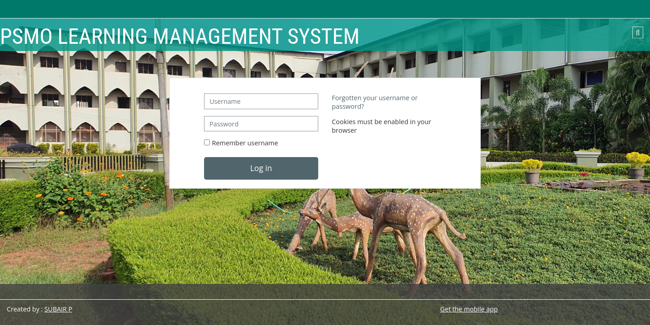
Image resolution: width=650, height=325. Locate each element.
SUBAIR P (58, 309)
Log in (261, 167)
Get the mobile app (469, 309)
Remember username (245, 143)
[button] (637, 32)
